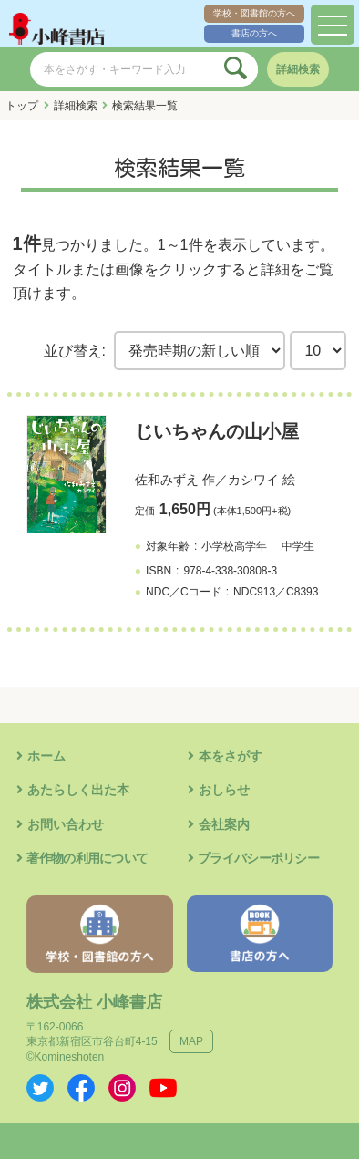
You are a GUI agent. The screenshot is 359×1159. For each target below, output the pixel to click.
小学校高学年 (234, 546)
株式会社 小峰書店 (94, 1002)
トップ (21, 105)
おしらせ (224, 789)
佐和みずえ (167, 479)
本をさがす (230, 756)
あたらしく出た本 (78, 789)
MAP (191, 1041)
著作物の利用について (87, 858)
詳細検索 (298, 69)
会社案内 (224, 824)
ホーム (46, 756)
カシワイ (253, 479)
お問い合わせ (65, 824)
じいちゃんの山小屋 (217, 431)
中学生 (298, 546)
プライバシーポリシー (258, 858)
